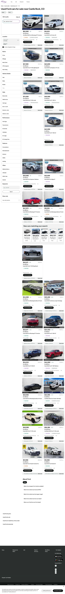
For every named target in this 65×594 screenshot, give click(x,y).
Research (21, 1)
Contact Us (17, 584)
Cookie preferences (47, 590)
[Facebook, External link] (56, 567)
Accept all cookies (58, 590)
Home (2, 5)
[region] (32, 589)
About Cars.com (10, 584)
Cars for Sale (6, 5)
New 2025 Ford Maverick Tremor (61, 238)
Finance (28, 1)
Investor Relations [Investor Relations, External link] (25, 584)
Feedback (56, 584)
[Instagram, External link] (56, 571)
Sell (16, 1)
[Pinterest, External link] (56, 573)
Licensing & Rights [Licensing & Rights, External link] (40, 584)
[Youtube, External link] (56, 569)
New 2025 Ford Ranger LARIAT (44, 238)
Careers (32, 584)
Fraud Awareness (48, 584)
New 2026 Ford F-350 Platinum (53, 238)
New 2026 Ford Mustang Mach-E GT (36, 239)
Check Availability (27, 42)
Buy (11, 1)
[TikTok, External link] (56, 566)
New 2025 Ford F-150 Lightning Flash (27, 239)
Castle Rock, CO (13, 5)
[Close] (63, 586)
